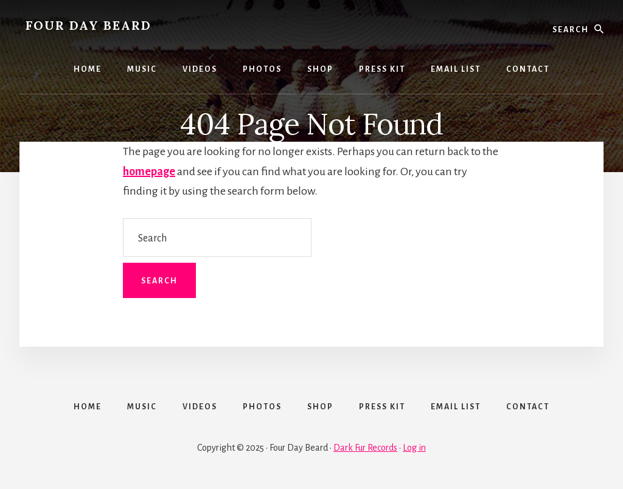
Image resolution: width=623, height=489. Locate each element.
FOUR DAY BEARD (88, 25)
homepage (149, 171)
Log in (414, 448)
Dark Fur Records (365, 448)
